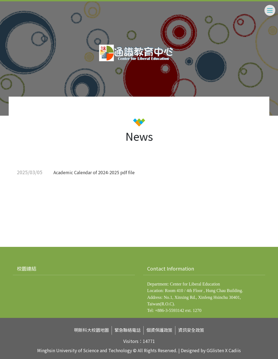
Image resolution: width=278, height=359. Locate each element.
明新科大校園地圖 (91, 330)
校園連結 (26, 268)
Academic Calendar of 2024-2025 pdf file (94, 172)
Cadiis (235, 350)
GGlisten (215, 350)
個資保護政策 (159, 330)
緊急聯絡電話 (128, 330)
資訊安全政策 (191, 330)
